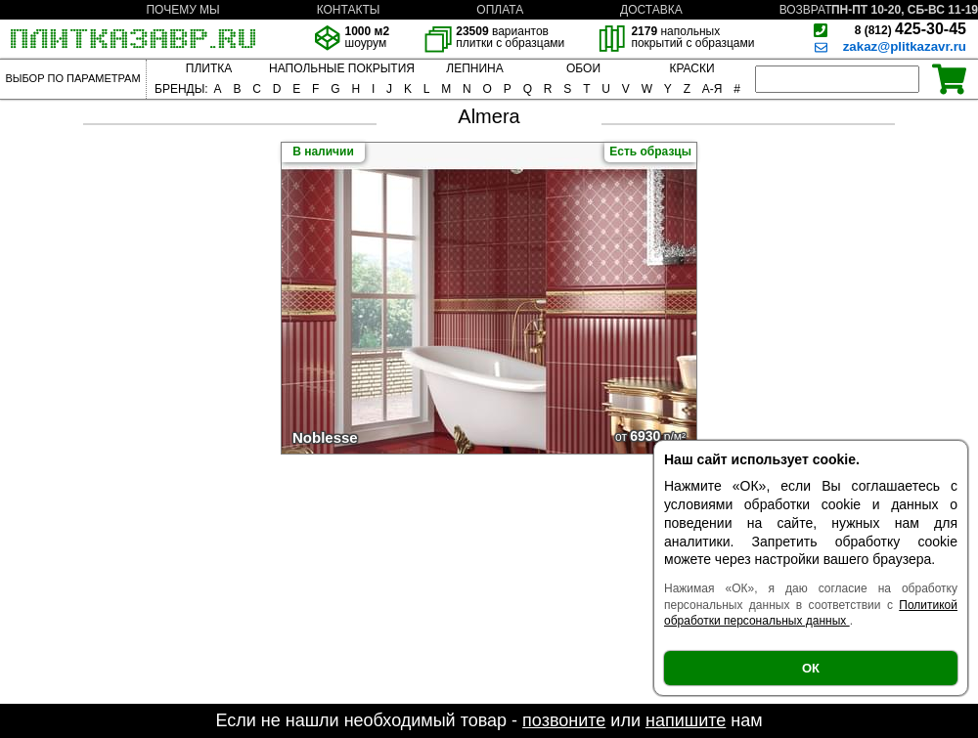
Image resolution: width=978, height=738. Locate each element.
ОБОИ (583, 68)
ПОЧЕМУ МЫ (182, 10)
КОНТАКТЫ (348, 10)
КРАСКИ (691, 68)
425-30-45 (910, 29)
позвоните (563, 720)
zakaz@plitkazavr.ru (904, 46)
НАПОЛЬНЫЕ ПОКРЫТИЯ (342, 68)
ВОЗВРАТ (805, 10)
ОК (811, 668)
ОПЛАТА (499, 10)
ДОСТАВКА (651, 10)
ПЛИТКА (209, 68)
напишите (685, 720)
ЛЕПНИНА (474, 68)
